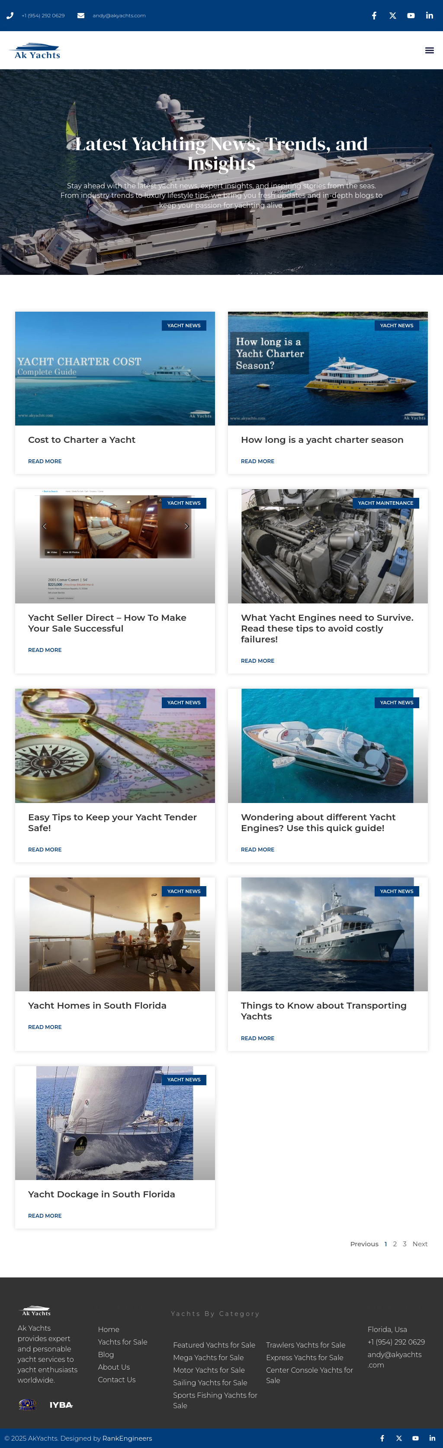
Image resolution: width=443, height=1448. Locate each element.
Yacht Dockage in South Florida (101, 1194)
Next (420, 1244)
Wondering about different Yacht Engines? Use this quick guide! (318, 822)
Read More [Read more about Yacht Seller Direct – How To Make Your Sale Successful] (44, 650)
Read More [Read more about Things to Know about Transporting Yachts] (257, 1038)
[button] (429, 50)
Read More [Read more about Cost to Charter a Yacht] (44, 461)
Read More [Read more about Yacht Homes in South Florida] (44, 1027)
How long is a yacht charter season (322, 439)
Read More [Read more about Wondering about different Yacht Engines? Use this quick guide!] (257, 849)
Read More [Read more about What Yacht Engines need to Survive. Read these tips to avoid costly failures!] (257, 661)
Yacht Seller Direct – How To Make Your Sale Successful (107, 623)
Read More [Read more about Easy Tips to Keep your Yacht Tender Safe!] (44, 849)
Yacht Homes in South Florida (97, 1005)
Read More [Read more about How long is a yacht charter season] (257, 461)
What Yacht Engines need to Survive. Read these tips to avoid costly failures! (327, 628)
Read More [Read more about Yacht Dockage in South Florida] (44, 1216)
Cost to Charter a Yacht (81, 439)
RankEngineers (127, 1438)
